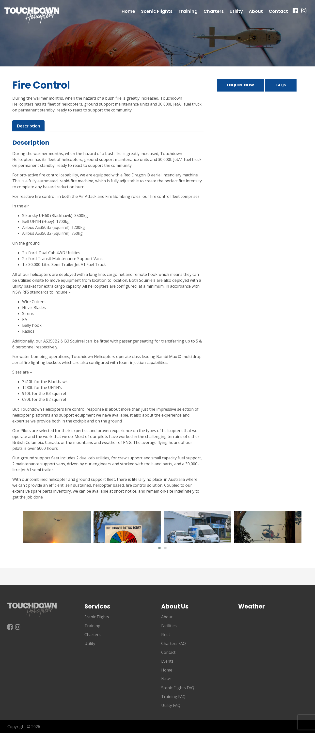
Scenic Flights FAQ (177, 687)
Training (188, 16)
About (256, 16)
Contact (278, 16)
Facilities (169, 625)
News (166, 678)
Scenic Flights (157, 16)
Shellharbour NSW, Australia (273, 632)
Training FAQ (173, 696)
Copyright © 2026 (23, 726)
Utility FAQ (170, 705)
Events (167, 661)
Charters (214, 16)
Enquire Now (240, 85)
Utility (236, 16)
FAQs (281, 85)
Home (128, 16)
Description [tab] (28, 125)
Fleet (165, 634)
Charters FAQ (173, 643)
